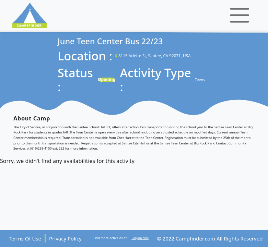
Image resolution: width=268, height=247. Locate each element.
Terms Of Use (25, 238)
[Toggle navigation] (239, 15)
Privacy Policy (65, 238)
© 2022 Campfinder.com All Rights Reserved (210, 238)
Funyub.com (140, 238)
